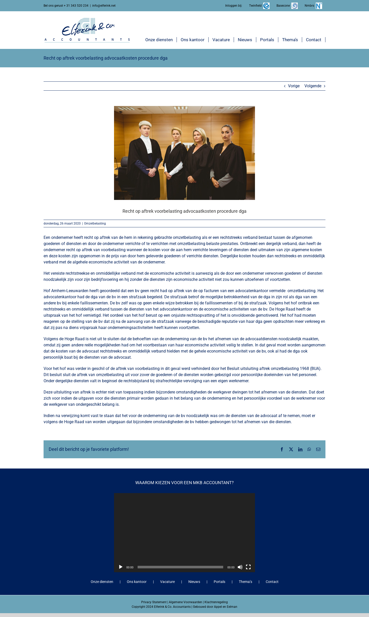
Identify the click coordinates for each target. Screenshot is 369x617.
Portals (219, 582)
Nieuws (194, 582)
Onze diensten (102, 582)
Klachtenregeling (216, 602)
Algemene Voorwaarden (185, 602)
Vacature (167, 582)
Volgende (312, 85)
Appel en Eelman (225, 607)
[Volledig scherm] (248, 567)
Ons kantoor (137, 582)
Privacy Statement (154, 602)
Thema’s (245, 582)
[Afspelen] (120, 567)
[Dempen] (240, 567)
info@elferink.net (104, 5)
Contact (272, 582)
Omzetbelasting (95, 223)
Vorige (294, 85)
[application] (184, 532)
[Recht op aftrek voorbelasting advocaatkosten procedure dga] (184, 153)
